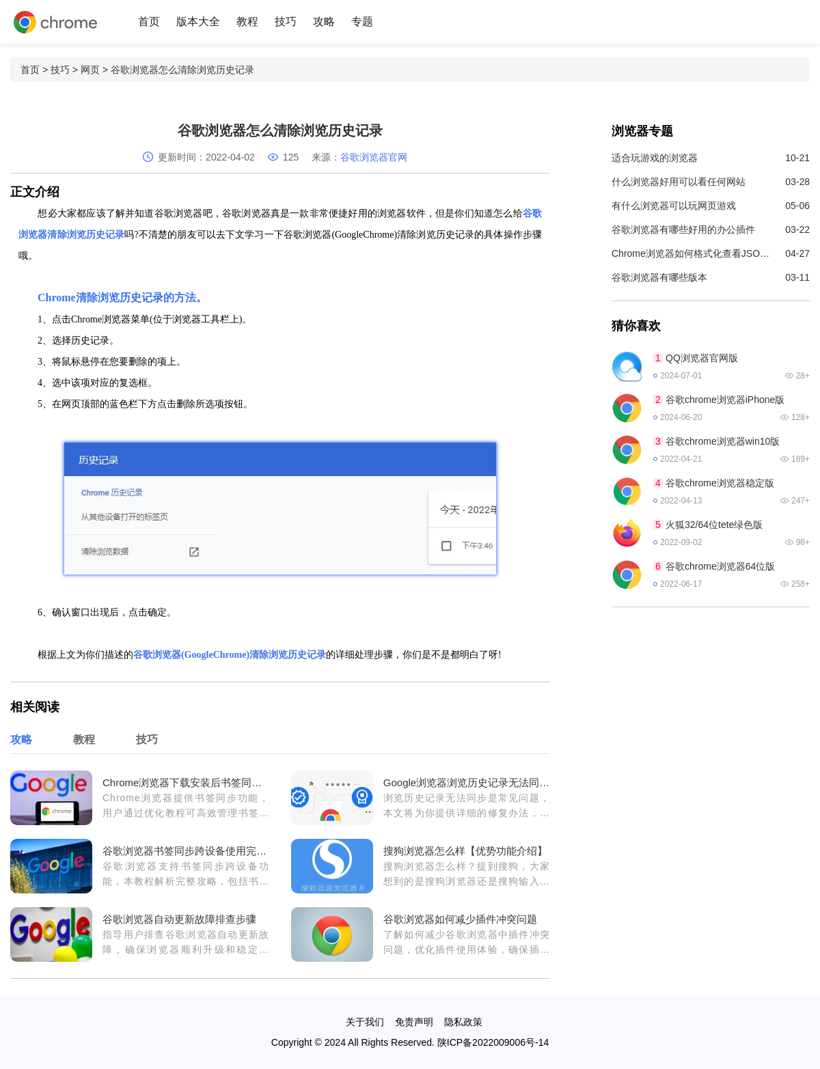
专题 (362, 21)
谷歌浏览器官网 (373, 157)
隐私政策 (463, 1021)
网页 (90, 69)
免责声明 (414, 1021)
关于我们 (365, 1021)
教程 (247, 21)
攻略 (324, 21)
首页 (149, 21)
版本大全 (198, 21)
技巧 (286, 21)
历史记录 (141, 297)
